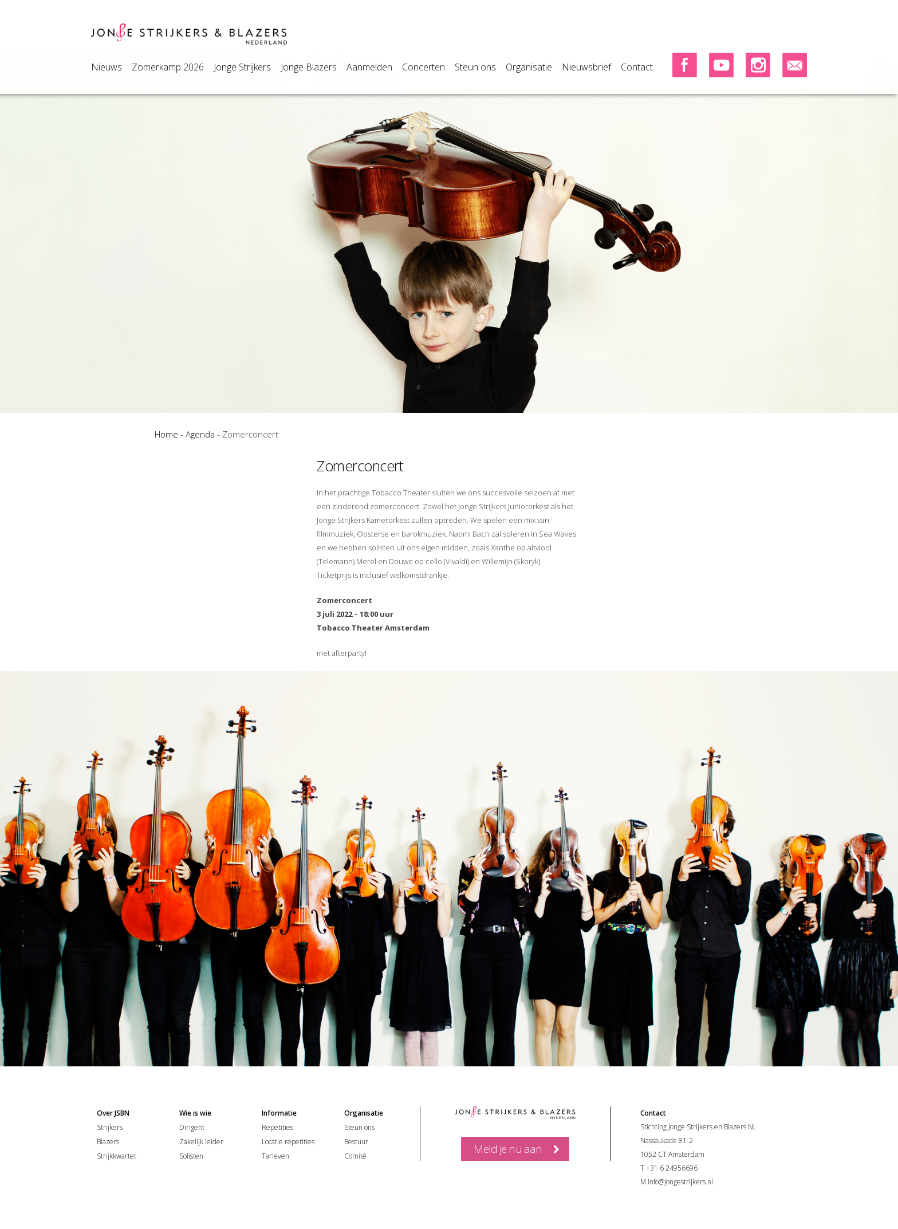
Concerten (423, 67)
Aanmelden (369, 67)
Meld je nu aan (508, 1148)
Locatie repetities (288, 1142)
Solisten (191, 1156)
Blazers (108, 1142)
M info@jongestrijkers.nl (676, 1182)
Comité (355, 1156)
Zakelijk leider (201, 1142)
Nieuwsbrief (586, 67)
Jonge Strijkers (242, 67)
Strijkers (110, 1127)
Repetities (277, 1127)
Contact (637, 67)
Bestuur (356, 1142)
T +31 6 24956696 (669, 1168)
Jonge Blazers (309, 67)
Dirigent (191, 1127)
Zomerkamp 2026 (168, 67)
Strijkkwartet (116, 1156)
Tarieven (275, 1156)
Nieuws (106, 67)
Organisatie (529, 67)
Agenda (200, 434)
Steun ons (475, 67)
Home (166, 434)
